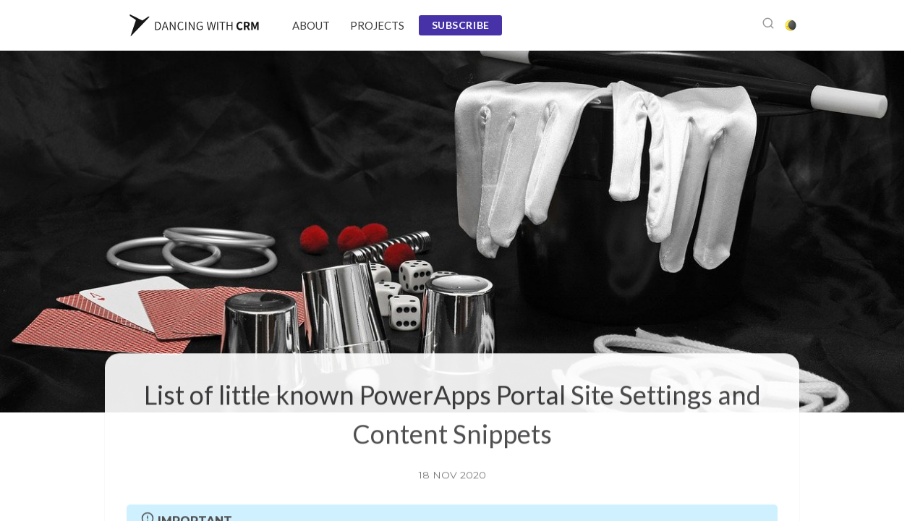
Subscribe (461, 25)
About (311, 25)
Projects (377, 25)
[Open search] (768, 26)
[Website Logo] (194, 25)
